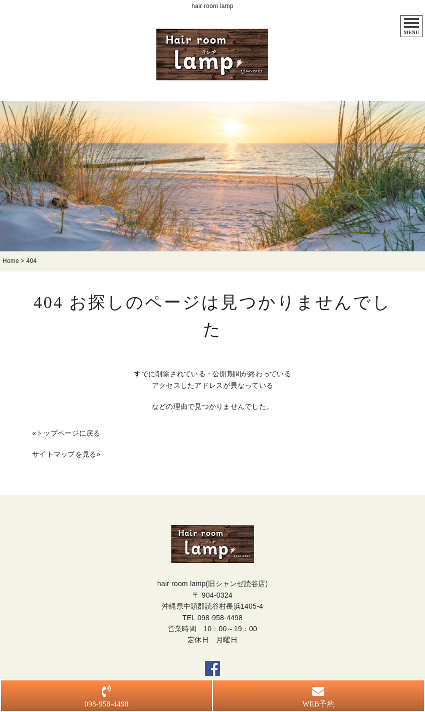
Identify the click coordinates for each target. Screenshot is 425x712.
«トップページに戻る (66, 433)
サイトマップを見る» (66, 454)
